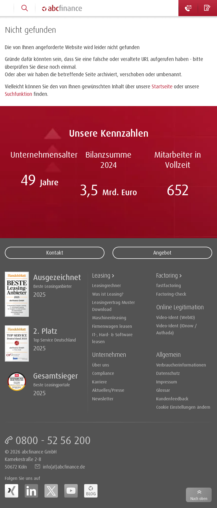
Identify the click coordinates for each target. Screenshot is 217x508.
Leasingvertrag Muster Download (113, 305)
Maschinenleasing (109, 317)
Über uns (100, 365)
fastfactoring (168, 285)
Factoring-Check (171, 294)
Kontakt (54, 252)
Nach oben (198, 498)
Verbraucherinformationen (181, 365)
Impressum (166, 381)
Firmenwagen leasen (112, 326)
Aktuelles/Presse (108, 390)
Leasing (101, 275)
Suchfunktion (18, 94)
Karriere (99, 381)
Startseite (162, 86)
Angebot (162, 252)
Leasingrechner (106, 285)
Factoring (167, 275)
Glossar (163, 390)
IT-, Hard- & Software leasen (112, 338)
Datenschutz (168, 373)
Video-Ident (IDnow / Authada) (176, 329)
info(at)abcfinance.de (64, 467)
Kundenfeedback (172, 398)
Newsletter (102, 398)
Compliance (103, 373)
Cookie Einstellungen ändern (183, 407)
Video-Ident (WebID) (175, 317)
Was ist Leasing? (108, 294)
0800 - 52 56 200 (53, 440)
